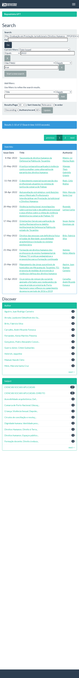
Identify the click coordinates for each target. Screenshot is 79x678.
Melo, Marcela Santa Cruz (16, 366)
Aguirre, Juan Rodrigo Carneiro (68, 267)
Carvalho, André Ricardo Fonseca (69, 282)
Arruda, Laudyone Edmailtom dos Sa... (21, 317)
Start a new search (15, 73)
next (72, 137)
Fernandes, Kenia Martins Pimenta (20, 335)
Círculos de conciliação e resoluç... (20, 417)
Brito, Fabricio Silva (13, 323)
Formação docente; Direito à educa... (21, 441)
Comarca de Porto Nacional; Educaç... (22, 405)
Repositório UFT (12, 14)
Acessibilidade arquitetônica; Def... (20, 399)
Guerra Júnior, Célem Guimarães (19, 347)
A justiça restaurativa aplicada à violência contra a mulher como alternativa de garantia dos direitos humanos (39, 169)
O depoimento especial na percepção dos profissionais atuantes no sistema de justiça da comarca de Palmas (38, 183)
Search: (8, 32)
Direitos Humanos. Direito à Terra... (21, 429)
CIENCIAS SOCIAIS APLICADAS (19, 387)
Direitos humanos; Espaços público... (21, 435)
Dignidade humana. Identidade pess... (21, 423)
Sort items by (34, 105)
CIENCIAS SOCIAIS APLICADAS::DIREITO (24, 393)
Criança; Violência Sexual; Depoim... (21, 411)
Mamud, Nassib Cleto (14, 360)
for (6, 39)
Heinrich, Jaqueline (13, 353)
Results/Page (11, 105)
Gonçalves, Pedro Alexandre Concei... (22, 341)
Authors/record (27, 110)
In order (59, 105)
